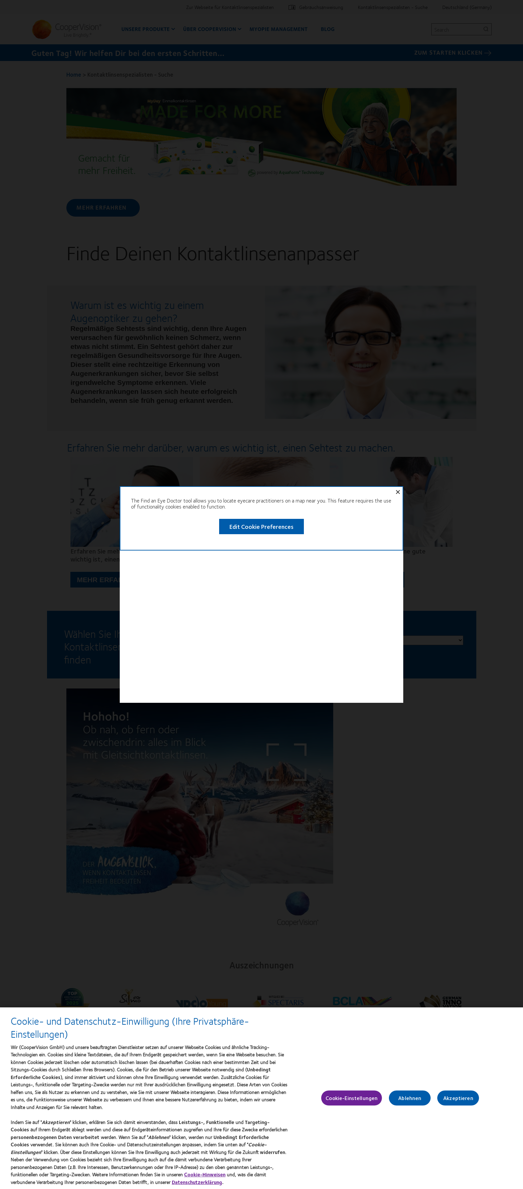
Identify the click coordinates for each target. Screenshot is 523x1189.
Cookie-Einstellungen (352, 1102)
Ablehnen (409, 1102)
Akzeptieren (458, 1102)
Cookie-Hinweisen (204, 1178)
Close (416, 166)
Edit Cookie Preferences (244, 198)
